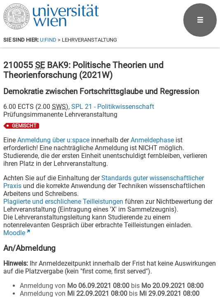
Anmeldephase (152, 140)
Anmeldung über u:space (53, 140)
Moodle (14, 233)
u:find (48, 40)
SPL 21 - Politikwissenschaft (112, 107)
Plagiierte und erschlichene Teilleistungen (63, 201)
